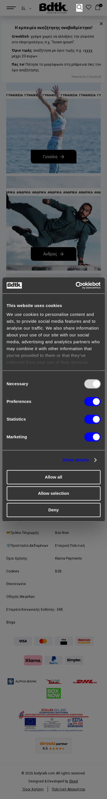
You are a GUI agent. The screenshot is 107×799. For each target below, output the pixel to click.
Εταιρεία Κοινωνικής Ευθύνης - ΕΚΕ (34, 610)
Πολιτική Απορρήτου (68, 789)
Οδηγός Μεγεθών (20, 597)
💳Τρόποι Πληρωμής (22, 533)
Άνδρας (53, 254)
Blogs (10, 622)
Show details (75, 459)
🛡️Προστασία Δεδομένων (27, 546)
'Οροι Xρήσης (33, 789)
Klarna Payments (68, 558)
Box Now (62, 533)
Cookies (12, 571)
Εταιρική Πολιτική (70, 546)
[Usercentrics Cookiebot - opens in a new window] (76, 285)
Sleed (73, 781)
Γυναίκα (53, 156)
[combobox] (21, 8)
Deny (53, 509)
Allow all (53, 477)
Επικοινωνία (16, 584)
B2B (58, 571)
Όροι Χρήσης (16, 558)
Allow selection (53, 493)
